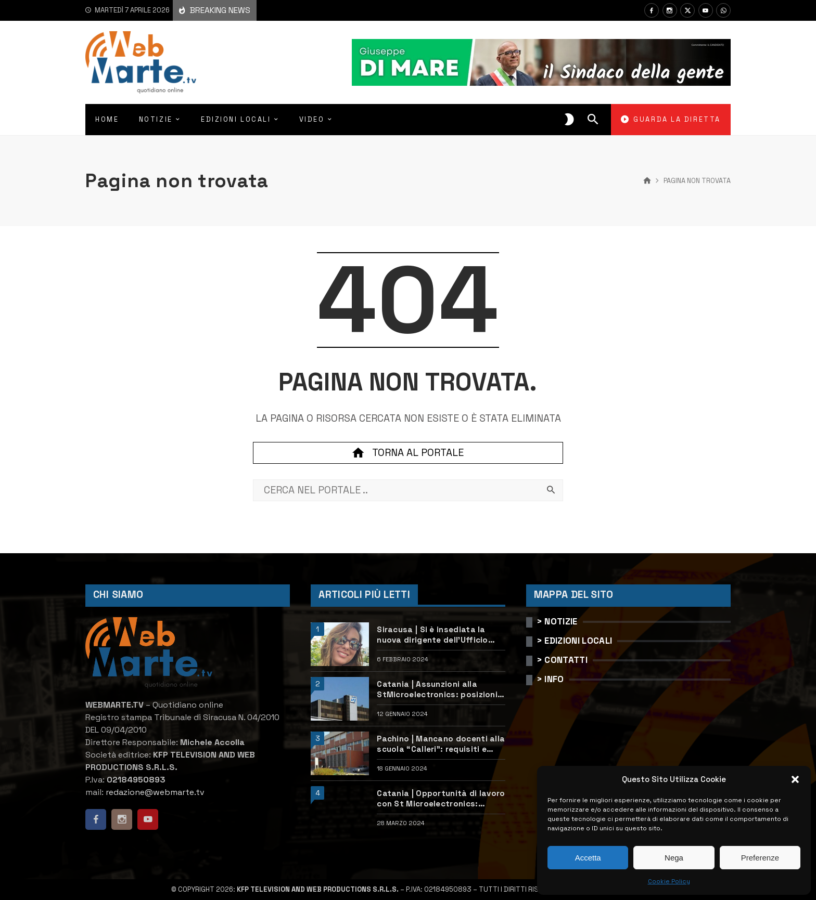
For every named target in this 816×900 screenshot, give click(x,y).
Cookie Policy (669, 881)
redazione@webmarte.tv (155, 792)
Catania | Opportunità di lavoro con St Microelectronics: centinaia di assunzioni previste (441, 798)
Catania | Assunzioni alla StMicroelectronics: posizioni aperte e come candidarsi (437, 689)
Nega (674, 857)
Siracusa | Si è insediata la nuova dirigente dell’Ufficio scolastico (432, 634)
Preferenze (760, 857)
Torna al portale (408, 452)
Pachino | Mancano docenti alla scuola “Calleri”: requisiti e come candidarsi (441, 744)
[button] (795, 779)
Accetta (588, 857)
